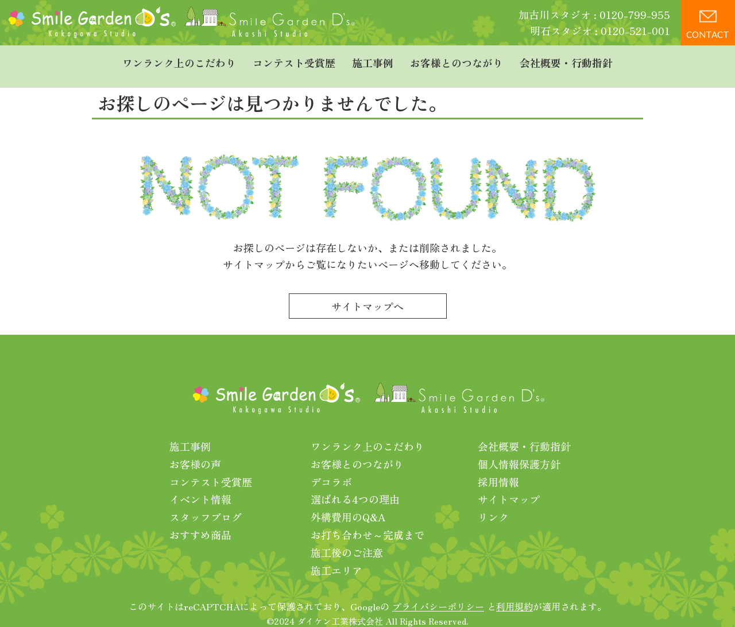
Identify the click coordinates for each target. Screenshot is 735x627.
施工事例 (372, 60)
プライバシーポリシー (438, 595)
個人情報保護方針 (519, 451)
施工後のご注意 (347, 540)
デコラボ (331, 469)
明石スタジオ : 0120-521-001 (600, 30)
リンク (493, 504)
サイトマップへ (367, 294)
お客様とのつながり (456, 60)
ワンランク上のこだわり (179, 60)
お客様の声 (195, 451)
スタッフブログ (205, 504)
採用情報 (498, 469)
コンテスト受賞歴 (294, 60)
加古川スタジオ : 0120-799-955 (594, 14)
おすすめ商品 (200, 522)
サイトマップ (509, 487)
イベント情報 (200, 487)
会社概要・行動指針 (566, 60)
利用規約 (514, 595)
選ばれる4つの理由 (355, 487)
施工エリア (336, 558)
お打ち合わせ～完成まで (367, 522)
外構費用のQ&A (348, 504)
